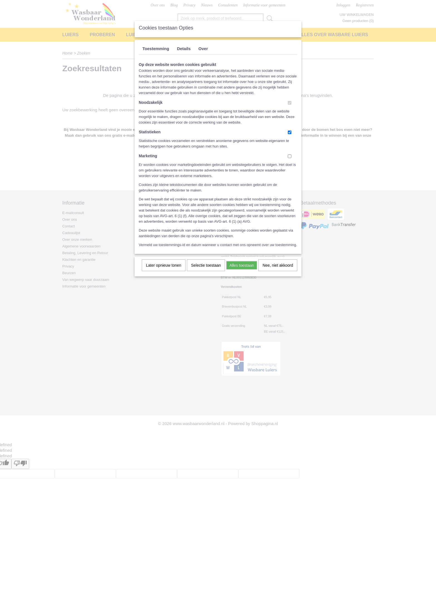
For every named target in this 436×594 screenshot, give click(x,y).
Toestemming (155, 48)
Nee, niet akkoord (277, 265)
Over (203, 48)
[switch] (289, 103)
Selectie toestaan (206, 265)
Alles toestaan (241, 265)
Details (183, 48)
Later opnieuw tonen (163, 265)
